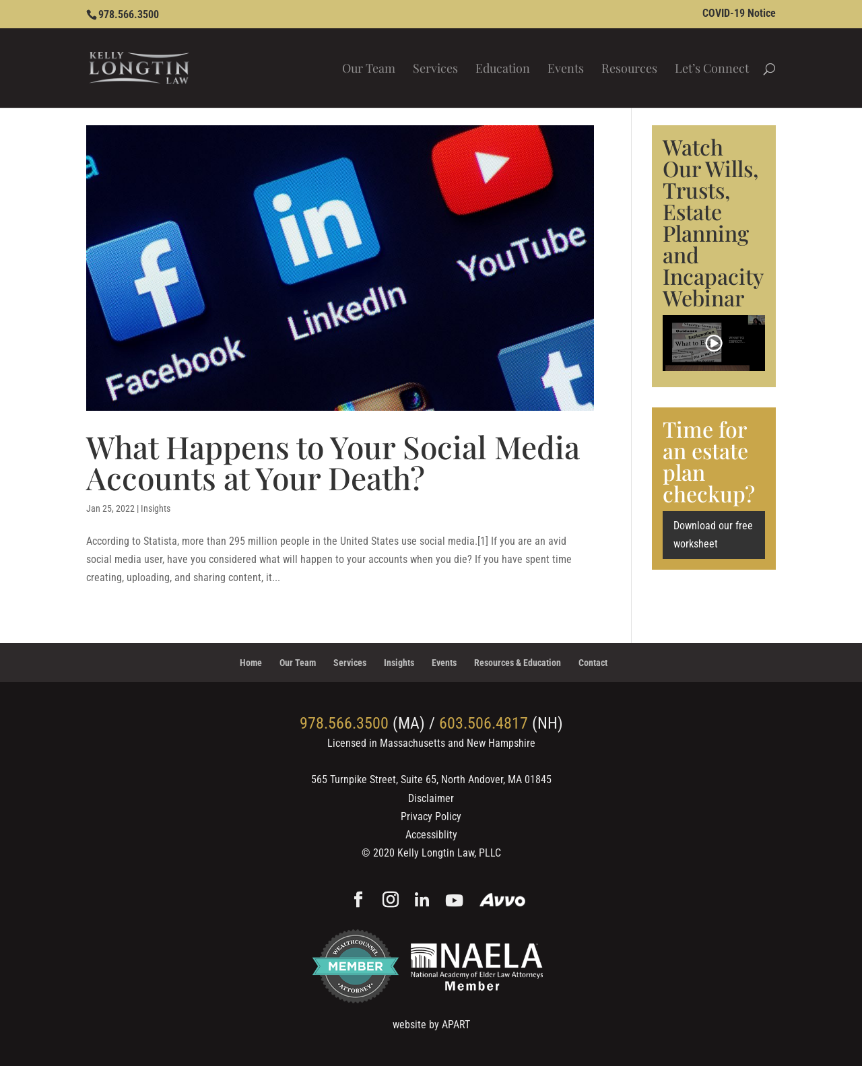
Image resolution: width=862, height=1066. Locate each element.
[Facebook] (358, 901)
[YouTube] (454, 901)
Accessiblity (431, 834)
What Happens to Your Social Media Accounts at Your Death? (333, 462)
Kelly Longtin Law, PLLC (449, 852)
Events (566, 69)
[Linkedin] (422, 901)
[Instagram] (391, 901)
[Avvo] (502, 901)
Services (435, 69)
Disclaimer (431, 798)
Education (502, 69)
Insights (155, 508)
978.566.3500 (128, 14)
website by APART (431, 1024)
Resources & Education (517, 662)
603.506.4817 (483, 723)
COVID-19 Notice (739, 14)
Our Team (368, 69)
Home (251, 662)
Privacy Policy (431, 816)
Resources (629, 69)
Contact (592, 662)
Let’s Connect (712, 69)
